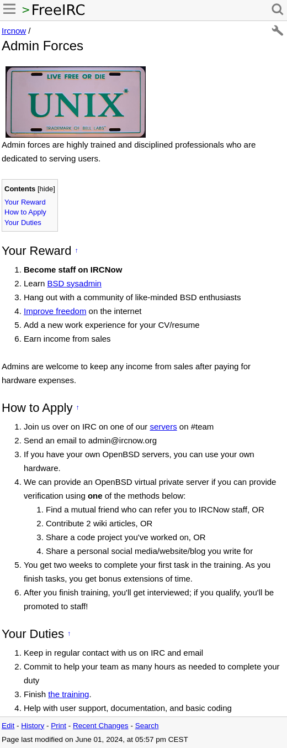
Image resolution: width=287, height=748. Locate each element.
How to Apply (25, 212)
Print (58, 725)
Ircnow (14, 30)
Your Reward (25, 202)
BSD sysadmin (74, 283)
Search (147, 725)
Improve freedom (55, 311)
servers (163, 426)
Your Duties (22, 222)
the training (68, 694)
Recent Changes (101, 725)
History (32, 725)
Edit (8, 725)
